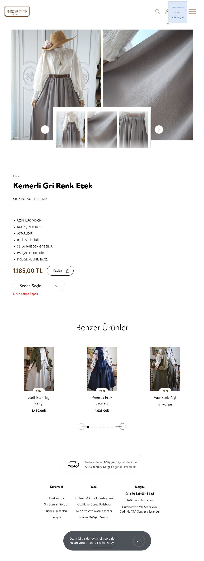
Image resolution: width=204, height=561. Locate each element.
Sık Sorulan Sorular (56, 505)
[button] (159, 129)
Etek (16, 176)
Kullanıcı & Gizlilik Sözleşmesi (94, 498)
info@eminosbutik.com (139, 500)
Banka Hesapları (56, 511)
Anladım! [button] (139, 537)
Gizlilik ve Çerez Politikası (94, 505)
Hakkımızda (56, 498)
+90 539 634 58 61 (139, 494)
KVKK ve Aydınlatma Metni (94, 511)
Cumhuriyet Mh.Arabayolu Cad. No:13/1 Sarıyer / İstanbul (139, 509)
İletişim (56, 517)
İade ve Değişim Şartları (93, 517)
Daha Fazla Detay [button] (101, 542)
